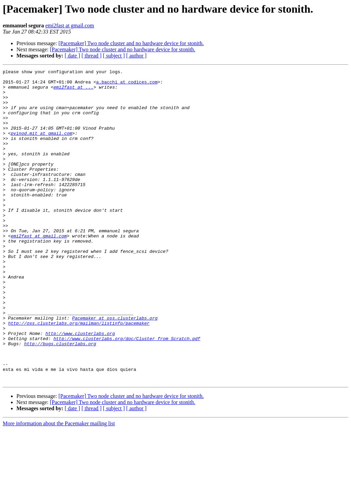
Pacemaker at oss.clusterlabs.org (115, 368)
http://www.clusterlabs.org (80, 387)
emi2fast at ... (73, 91)
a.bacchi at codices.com (126, 85)
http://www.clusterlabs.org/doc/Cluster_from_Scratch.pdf (126, 393)
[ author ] (136, 56)
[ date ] (72, 56)
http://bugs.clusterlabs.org (60, 399)
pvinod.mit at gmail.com (41, 146)
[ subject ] (114, 56)
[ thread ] (91, 56)
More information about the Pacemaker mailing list (59, 486)
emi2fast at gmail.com (69, 25)
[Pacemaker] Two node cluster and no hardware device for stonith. (131, 43)
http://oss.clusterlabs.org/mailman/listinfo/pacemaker (79, 374)
